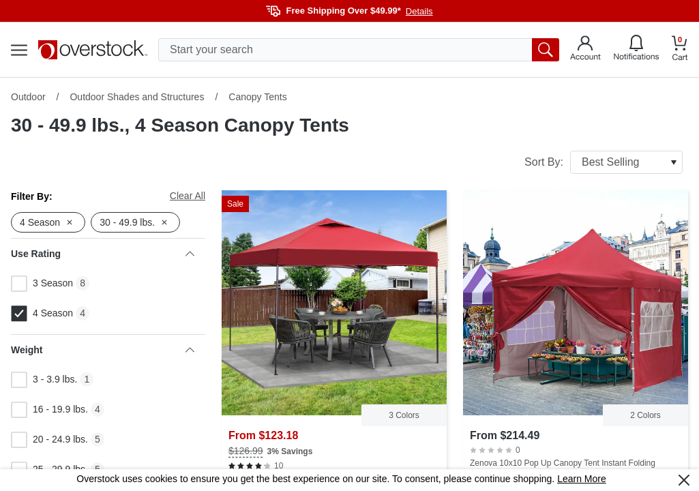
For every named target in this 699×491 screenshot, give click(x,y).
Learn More (581, 478)
